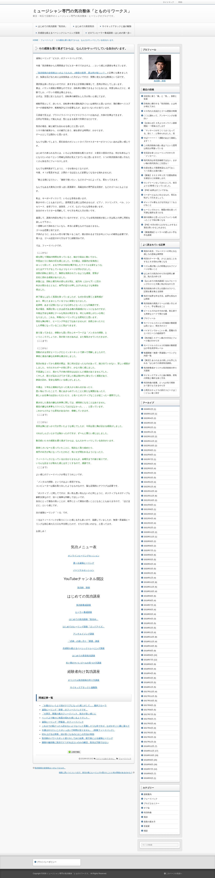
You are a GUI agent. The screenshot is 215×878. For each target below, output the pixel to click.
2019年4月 (148, 619)
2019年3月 (148, 623)
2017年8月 (148, 710)
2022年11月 (149, 441)
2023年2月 (148, 427)
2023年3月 (148, 423)
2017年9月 (148, 705)
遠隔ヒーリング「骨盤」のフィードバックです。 (65, 709)
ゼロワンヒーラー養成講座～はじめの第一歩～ (110, 33)
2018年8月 (148, 655)
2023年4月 (148, 418)
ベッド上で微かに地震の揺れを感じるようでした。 (66, 718)
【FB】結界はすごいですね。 (157, 190)
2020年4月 (148, 564)
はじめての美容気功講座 (83, 655)
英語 (146, 817)
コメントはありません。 (106, 759)
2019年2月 (148, 628)
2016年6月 (148, 773)
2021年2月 (148, 527)
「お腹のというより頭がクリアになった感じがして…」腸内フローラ (74, 705)
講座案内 (148, 794)
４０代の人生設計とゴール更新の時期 (160, 111)
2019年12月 (149, 582)
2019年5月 (148, 614)
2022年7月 (148, 459)
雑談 (146, 831)
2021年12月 (149, 491)
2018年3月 (148, 678)
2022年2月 (148, 482)
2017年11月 (149, 696)
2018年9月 (148, 651)
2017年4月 (148, 728)
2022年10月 (149, 445)
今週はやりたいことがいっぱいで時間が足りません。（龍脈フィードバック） (78, 730)
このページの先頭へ (173, 873)
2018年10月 (149, 646)
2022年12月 (149, 436)
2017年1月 (148, 742)
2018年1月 (148, 687)
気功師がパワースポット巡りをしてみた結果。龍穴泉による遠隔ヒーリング (77, 738)
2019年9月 (148, 596)
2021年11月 (149, 496)
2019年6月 (148, 609)
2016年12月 (149, 746)
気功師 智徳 (83, 587)
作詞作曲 (148, 812)
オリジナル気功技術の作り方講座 (83, 680)
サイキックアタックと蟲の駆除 (116, 26)
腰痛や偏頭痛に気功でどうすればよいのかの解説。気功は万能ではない (75, 742)
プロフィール (149, 318)
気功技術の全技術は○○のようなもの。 (50, 768)
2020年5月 (148, 559)
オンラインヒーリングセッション (83, 556)
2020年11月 (149, 537)
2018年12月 (149, 637)
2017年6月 (148, 719)
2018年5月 (148, 669)
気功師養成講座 (83, 605)
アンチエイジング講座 (83, 634)
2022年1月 (148, 487)
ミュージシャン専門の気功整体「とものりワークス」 (82, 11)
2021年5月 (148, 514)
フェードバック (125, 759)
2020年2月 (148, 573)
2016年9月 (148, 760)
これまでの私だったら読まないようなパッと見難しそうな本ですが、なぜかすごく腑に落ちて (86, 726)
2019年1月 (148, 632)
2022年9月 (148, 450)
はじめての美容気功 (84, 26)
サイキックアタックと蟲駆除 (83, 687)
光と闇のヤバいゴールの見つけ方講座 (83, 663)
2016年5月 (148, 778)
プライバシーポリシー (46, 862)
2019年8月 (148, 600)
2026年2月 (148, 409)
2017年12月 (149, 691)
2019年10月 (149, 591)
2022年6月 (148, 464)
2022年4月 (148, 473)
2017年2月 (148, 737)
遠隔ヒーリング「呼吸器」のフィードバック (63, 722)
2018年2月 (148, 682)
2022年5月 (148, 468)
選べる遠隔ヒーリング (83, 563)
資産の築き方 (149, 822)
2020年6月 (148, 555)
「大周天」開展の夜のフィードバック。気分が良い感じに (69, 714)
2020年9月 (148, 541)
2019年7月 (148, 605)
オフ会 (147, 808)
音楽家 (147, 826)
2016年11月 (149, 751)
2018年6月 (148, 664)
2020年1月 (148, 578)
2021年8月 (148, 509)
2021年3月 (148, 523)
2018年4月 (148, 673)
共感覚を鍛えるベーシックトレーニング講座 (59, 33)
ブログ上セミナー (151, 803)
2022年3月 (148, 477)
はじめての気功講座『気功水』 (52, 26)
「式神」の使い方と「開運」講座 (83, 641)
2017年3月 (148, 732)
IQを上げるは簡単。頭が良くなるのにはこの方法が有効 (68, 734)
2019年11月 (149, 587)
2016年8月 (148, 764)
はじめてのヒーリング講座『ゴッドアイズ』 (84, 626)
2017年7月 (148, 714)
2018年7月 (148, 660)
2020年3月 (148, 569)
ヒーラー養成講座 (83, 612)
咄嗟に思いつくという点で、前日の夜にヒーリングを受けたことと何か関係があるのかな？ (95, 773)
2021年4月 (148, 518)
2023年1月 (148, 432)
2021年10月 (149, 500)
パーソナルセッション (83, 570)
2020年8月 (148, 546)
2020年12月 (149, 532)
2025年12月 (149, 414)
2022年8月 (148, 455)
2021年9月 (148, 505)
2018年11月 (149, 641)
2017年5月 (148, 723)
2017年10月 (149, 701)
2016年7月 (148, 769)
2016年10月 (149, 755)
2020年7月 (148, 550)
